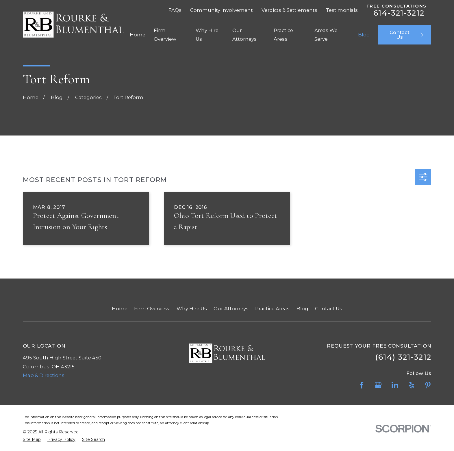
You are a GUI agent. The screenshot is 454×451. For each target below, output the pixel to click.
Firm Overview (152, 308)
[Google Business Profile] (378, 385)
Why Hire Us (192, 308)
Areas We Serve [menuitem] (326, 34)
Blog (302, 308)
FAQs (174, 10)
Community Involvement (221, 10)
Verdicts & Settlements (289, 10)
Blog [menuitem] (364, 35)
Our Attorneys (231, 308)
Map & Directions (43, 375)
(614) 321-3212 (403, 357)
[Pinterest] (428, 385)
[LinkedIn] (395, 385)
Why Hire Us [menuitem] (207, 34)
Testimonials (342, 10)
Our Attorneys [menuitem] (244, 34)
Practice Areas (272, 308)
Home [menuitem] (137, 35)
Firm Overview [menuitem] (165, 34)
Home (119, 308)
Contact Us (328, 308)
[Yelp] (411, 385)
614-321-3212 (398, 13)
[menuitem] (32, 439)
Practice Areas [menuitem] (283, 34)
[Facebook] (361, 385)
